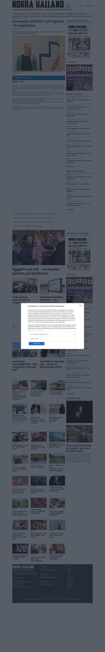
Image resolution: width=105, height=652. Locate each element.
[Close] (80, 306)
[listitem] (52, 334)
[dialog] (52, 326)
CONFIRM (36, 343)
